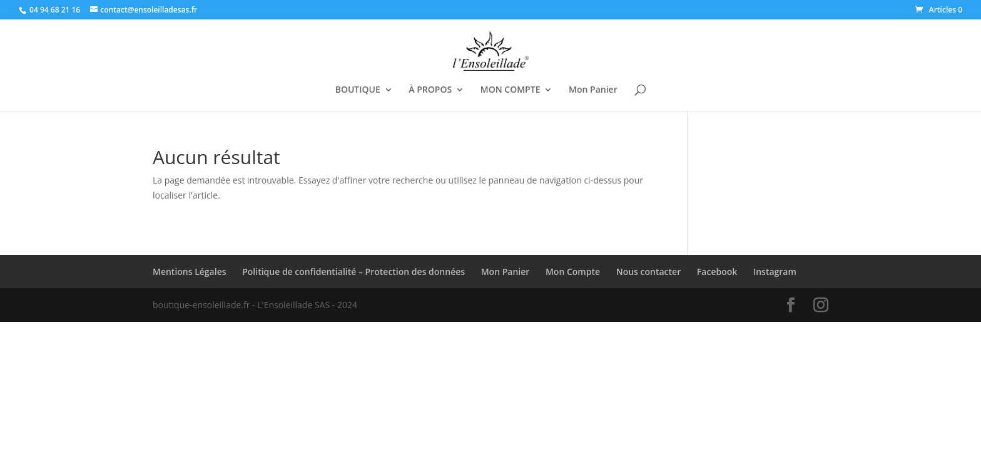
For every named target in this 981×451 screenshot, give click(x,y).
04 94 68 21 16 (55, 9)
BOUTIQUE (357, 90)
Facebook (717, 271)
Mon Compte (573, 271)
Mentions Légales (189, 271)
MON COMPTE (510, 90)
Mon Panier (593, 90)
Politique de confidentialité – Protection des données (353, 271)
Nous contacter (648, 271)
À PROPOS (430, 90)
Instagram (774, 271)
